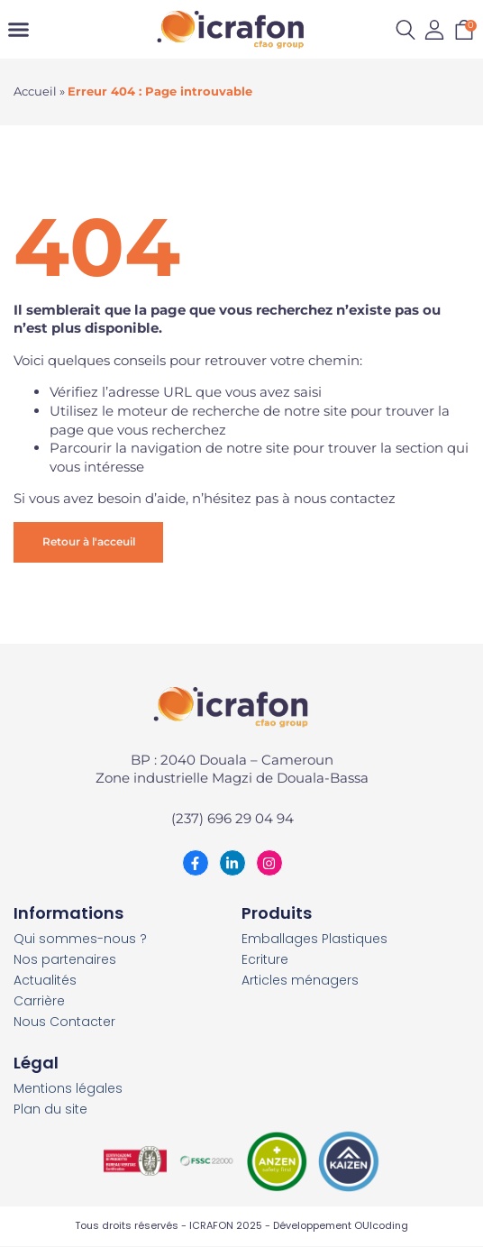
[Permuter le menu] (18, 29)
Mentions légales (68, 1089)
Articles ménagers (300, 980)
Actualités (45, 980)
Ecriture (265, 960)
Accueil (35, 91)
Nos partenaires (65, 960)
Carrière (39, 1001)
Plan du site (50, 1109)
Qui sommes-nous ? (80, 939)
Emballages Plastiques (314, 939)
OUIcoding (381, 1225)
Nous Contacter (64, 1022)
